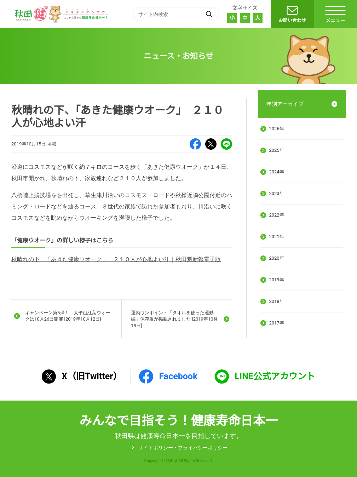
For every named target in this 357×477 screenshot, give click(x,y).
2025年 (276, 150)
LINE (226, 144)
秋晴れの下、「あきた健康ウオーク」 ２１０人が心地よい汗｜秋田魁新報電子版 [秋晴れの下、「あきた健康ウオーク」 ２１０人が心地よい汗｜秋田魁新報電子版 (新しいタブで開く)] (116, 259)
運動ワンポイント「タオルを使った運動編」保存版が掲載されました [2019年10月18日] (174, 319)
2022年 (276, 215)
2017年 (276, 323)
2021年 (276, 236)
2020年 (276, 258)
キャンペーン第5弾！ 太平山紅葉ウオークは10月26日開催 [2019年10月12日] (67, 316)
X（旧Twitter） (211, 144)
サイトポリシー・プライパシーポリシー (183, 447)
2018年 (276, 301)
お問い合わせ (292, 20)
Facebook (195, 144)
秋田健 (62, 14)
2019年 (276, 279)
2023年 (276, 193)
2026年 (276, 128)
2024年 (276, 171)
